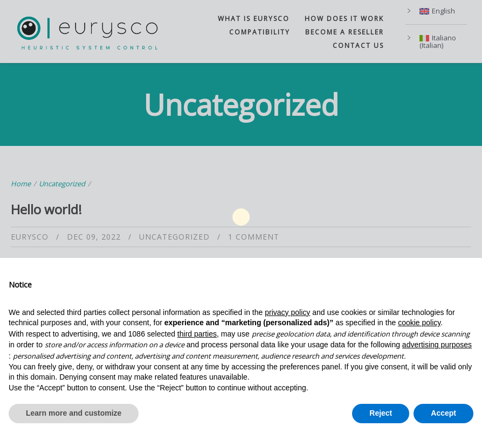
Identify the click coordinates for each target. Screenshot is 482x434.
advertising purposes (437, 344)
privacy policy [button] (287, 312)
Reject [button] (380, 413)
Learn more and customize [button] (73, 413)
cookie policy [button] (419, 322)
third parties (197, 334)
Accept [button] (443, 413)
